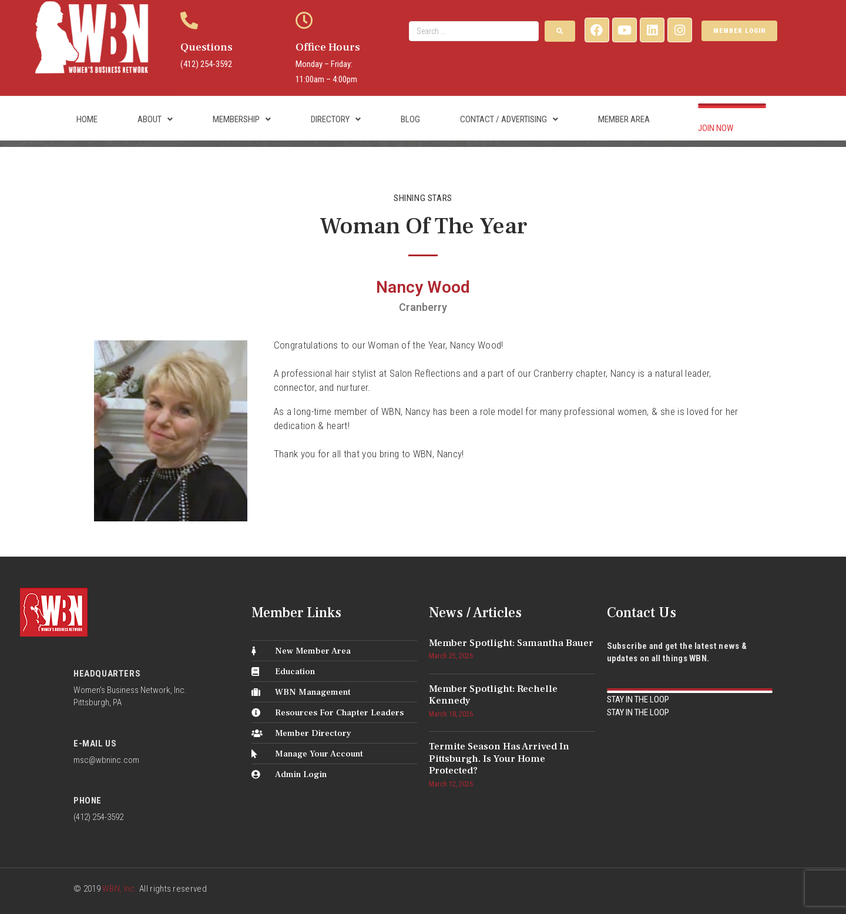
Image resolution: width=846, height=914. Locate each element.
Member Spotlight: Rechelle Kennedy (493, 694)
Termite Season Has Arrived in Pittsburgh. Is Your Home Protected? (499, 758)
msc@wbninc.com (106, 760)
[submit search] (560, 31)
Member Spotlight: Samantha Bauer (511, 643)
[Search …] (474, 31)
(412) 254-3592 (206, 64)
